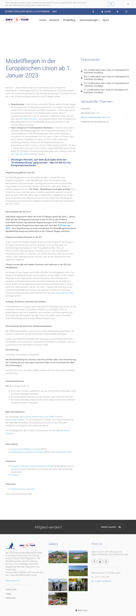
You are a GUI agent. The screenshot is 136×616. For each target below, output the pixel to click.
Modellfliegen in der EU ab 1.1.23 (95, 117)
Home (42, 20)
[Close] (128, 4)
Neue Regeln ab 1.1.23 (90, 113)
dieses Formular (18, 469)
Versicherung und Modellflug (95, 122)
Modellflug (69, 20)
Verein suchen (111, 527)
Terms (8, 594)
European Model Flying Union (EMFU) (39, 417)
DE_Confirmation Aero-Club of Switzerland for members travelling (106, 71)
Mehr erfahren (13, 581)
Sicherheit (85, 109)
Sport (106, 20)
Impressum (10, 598)
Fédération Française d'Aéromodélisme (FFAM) (32, 466)
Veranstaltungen (88, 20)
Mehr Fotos (81, 610)
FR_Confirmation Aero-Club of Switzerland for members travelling (106, 84)
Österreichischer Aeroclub (23, 489)
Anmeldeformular (64, 452)
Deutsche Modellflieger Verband (25, 449)
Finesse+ (15, 475)
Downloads (11, 590)
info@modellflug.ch (101, 581)
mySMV (106, 12)
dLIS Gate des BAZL (28, 119)
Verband (54, 20)
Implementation (18, 420)
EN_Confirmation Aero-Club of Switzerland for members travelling (106, 78)
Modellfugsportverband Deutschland (27, 452)
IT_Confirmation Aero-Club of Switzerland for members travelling (106, 91)
